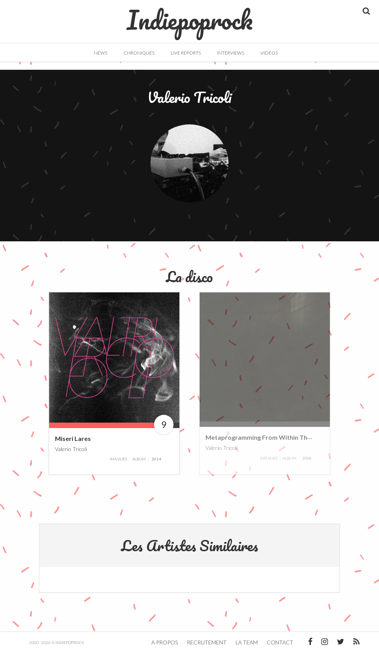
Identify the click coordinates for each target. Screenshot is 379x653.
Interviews (230, 53)
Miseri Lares (73, 438)
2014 (156, 459)
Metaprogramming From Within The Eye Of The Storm (284, 437)
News (100, 53)
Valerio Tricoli (71, 448)
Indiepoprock (190, 16)
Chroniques (139, 53)
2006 (307, 458)
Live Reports (186, 53)
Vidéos (269, 53)
